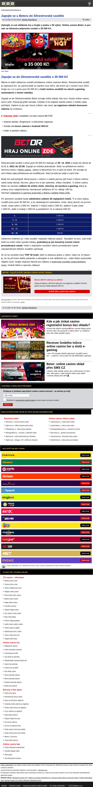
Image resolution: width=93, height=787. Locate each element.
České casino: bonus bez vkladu (14, 729)
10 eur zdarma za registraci (13, 711)
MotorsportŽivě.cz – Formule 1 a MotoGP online (21, 433)
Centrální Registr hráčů (11, 751)
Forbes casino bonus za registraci (15, 707)
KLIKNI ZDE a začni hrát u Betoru (62, 291)
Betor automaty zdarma (12, 678)
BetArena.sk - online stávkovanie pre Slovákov (20, 436)
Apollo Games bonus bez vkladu (14, 733)
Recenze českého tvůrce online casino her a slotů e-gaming (65, 346)
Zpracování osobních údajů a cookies (35, 785)
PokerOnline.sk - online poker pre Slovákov (64, 440)
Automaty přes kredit (11, 653)
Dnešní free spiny (10, 693)
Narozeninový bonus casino (13, 697)
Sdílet (86, 20)
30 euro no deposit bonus (12, 726)
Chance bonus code (10, 584)
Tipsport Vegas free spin (12, 718)
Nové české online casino (12, 595)
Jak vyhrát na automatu (12, 657)
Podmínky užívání (15, 785)
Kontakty (4, 785)
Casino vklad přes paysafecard (14, 747)
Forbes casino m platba (12, 628)
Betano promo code (10, 581)
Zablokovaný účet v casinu (13, 631)
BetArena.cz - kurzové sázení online (17, 422)
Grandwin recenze (10, 606)
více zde (22, 302)
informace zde (42, 770)
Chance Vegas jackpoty (12, 620)
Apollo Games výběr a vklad (13, 624)
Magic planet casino (10, 602)
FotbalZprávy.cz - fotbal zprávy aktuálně (18, 429)
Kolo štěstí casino (10, 671)
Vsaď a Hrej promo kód (11, 635)
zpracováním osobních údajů (25, 400)
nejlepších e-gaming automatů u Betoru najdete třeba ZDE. (40, 193)
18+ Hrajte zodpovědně (57, 785)
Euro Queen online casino (12, 613)
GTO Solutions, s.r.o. (75, 785)
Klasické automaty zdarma (13, 682)
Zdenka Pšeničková (29, 20)
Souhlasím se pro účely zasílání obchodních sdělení (33, 400)
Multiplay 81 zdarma (10, 646)
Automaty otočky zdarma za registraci (16, 704)
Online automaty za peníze (13, 649)
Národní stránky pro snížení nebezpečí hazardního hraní (23, 780)
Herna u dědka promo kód (12, 588)
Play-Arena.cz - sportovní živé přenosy (62, 433)
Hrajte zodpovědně (5, 299)
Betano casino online (11, 599)
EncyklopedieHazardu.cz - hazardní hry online (65, 429)
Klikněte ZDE (11, 116)
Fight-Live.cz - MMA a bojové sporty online (19, 425)
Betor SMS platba (10, 617)
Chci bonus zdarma (10, 722)
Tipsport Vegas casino (11, 610)
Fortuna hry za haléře (11, 668)
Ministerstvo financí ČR (19, 778)
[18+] (90, 4)
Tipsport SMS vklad (10, 639)
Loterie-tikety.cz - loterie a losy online (62, 425)
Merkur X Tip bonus (10, 736)
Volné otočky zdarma (11, 740)
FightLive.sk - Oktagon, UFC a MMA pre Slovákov (22, 440)
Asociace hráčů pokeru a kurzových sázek (64, 778)
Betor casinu (24, 169)
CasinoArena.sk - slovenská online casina (63, 436)
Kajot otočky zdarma (11, 715)
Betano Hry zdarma (10, 686)
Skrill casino (8, 754)
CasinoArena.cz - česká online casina (62, 422)
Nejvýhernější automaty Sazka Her (15, 660)
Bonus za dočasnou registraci (13, 700)
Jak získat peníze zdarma (12, 758)
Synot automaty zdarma (12, 675)
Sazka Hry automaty (11, 664)
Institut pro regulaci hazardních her (39, 778)
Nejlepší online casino (11, 591)
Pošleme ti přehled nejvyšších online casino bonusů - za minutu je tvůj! (36, 391)
